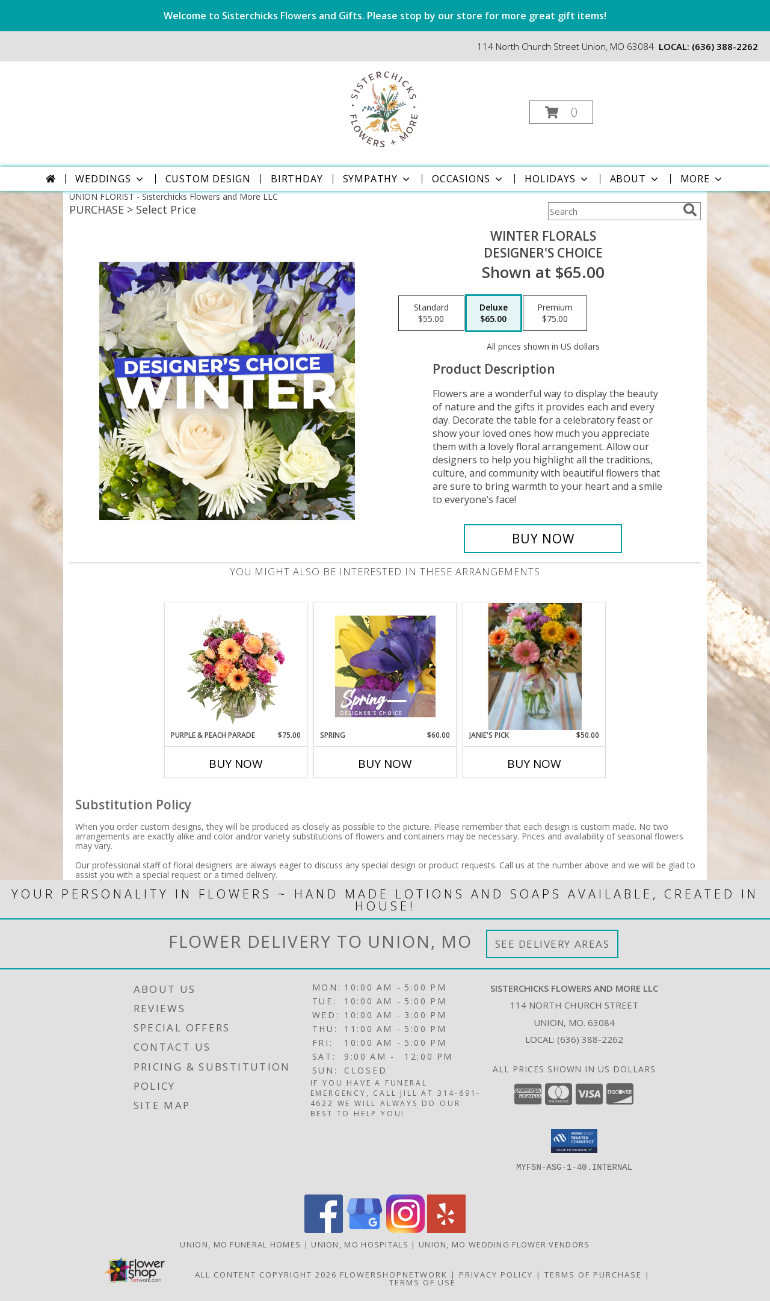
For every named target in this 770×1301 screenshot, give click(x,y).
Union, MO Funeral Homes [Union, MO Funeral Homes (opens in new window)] (240, 1244)
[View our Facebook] (323, 1229)
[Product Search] (613, 211)
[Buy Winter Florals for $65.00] (543, 538)
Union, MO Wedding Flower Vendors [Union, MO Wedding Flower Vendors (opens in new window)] (504, 1244)
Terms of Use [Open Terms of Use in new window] (422, 1282)
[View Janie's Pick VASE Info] (534, 666)
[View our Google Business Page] (364, 1229)
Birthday (296, 178)
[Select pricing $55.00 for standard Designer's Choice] (431, 313)
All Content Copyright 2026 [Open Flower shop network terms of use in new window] (266, 1274)
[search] (690, 210)
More (702, 178)
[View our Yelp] (446, 1229)
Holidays (557, 178)
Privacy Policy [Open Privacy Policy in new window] (496, 1274)
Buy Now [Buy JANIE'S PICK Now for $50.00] (534, 763)
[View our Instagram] (405, 1229)
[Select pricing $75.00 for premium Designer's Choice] (555, 313)
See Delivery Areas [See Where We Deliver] (552, 944)
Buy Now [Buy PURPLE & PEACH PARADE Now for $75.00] (236, 763)
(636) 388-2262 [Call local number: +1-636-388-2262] (725, 46)
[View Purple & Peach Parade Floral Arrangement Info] (236, 666)
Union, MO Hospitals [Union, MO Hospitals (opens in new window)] (359, 1244)
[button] (561, 112)
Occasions (468, 178)
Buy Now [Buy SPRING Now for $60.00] (385, 763)
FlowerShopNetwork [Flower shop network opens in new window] (394, 1274)
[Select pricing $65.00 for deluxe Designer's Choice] (493, 313)
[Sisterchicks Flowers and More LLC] (384, 108)
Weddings (110, 178)
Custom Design (208, 178)
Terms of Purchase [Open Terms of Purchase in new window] (593, 1274)
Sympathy (377, 178)
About (635, 178)
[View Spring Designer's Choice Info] (385, 666)
